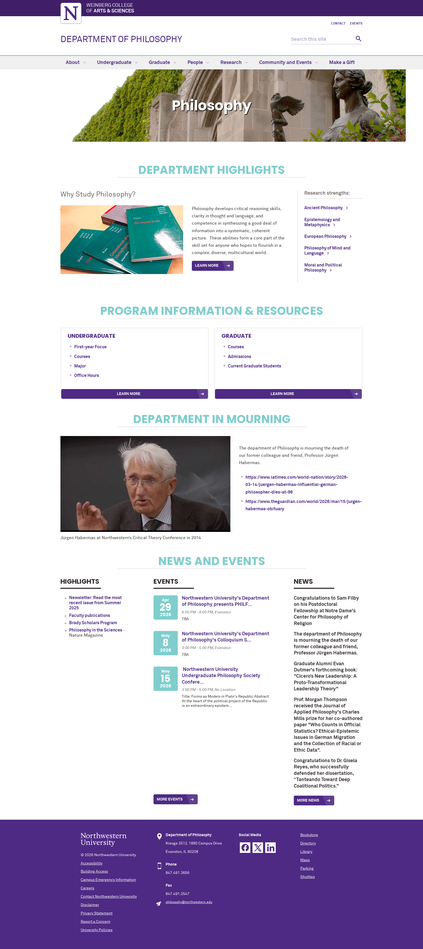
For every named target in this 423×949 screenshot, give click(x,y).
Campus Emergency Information (108, 880)
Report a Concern (95, 922)
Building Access (94, 871)
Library (306, 852)
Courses (82, 356)
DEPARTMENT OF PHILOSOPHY (121, 39)
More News (308, 800)
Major (80, 366)
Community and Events (288, 62)
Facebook (245, 847)
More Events (170, 799)
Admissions (239, 356)
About (76, 62)
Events (356, 23)
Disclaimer (90, 905)
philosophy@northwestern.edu (189, 902)
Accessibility (92, 863)
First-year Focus (90, 347)
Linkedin (270, 847)
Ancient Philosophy (323, 208)
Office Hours (86, 375)
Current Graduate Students (254, 366)
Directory (308, 843)
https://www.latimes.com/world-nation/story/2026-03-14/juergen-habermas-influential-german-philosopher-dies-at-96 (296, 484)
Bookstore (309, 835)
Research (234, 62)
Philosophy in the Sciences (95, 630)
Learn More (128, 394)
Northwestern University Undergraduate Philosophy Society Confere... (221, 676)
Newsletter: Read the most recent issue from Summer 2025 (95, 603)
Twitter (258, 847)
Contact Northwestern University (109, 897)
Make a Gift (342, 62)
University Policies (96, 930)
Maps (305, 860)
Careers (87, 888)
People (198, 62)
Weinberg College (224, 8)
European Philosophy (325, 236)
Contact (338, 23)
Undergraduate (117, 62)
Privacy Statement (96, 913)
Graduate (162, 62)
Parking (307, 868)
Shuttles (307, 877)
